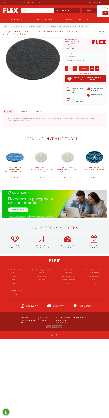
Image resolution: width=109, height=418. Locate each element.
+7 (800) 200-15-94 (45, 320)
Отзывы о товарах (14, 272)
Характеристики (23, 111)
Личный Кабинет (94, 272)
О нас (37, 19)
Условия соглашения (15, 287)
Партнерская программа (68, 280)
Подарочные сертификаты (67, 276)
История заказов (94, 276)
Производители (67, 272)
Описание (8, 111)
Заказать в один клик (86, 73)
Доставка (48, 19)
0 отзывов (101, 33)
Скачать (59, 19)
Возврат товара (41, 276)
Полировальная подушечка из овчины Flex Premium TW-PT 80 (41, 169)
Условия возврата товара (14, 290)
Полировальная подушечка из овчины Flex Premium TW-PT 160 (67, 169)
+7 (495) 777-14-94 (45, 318)
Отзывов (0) (37, 111)
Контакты (84, 19)
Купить (83, 69)
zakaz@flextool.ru (81, 318)
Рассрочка (71, 19)
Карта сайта (41, 280)
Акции (67, 283)
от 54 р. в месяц (84, 79)
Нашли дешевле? (71, 56)
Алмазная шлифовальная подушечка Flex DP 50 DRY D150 (94, 169)
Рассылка (94, 283)
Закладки (94, 280)
